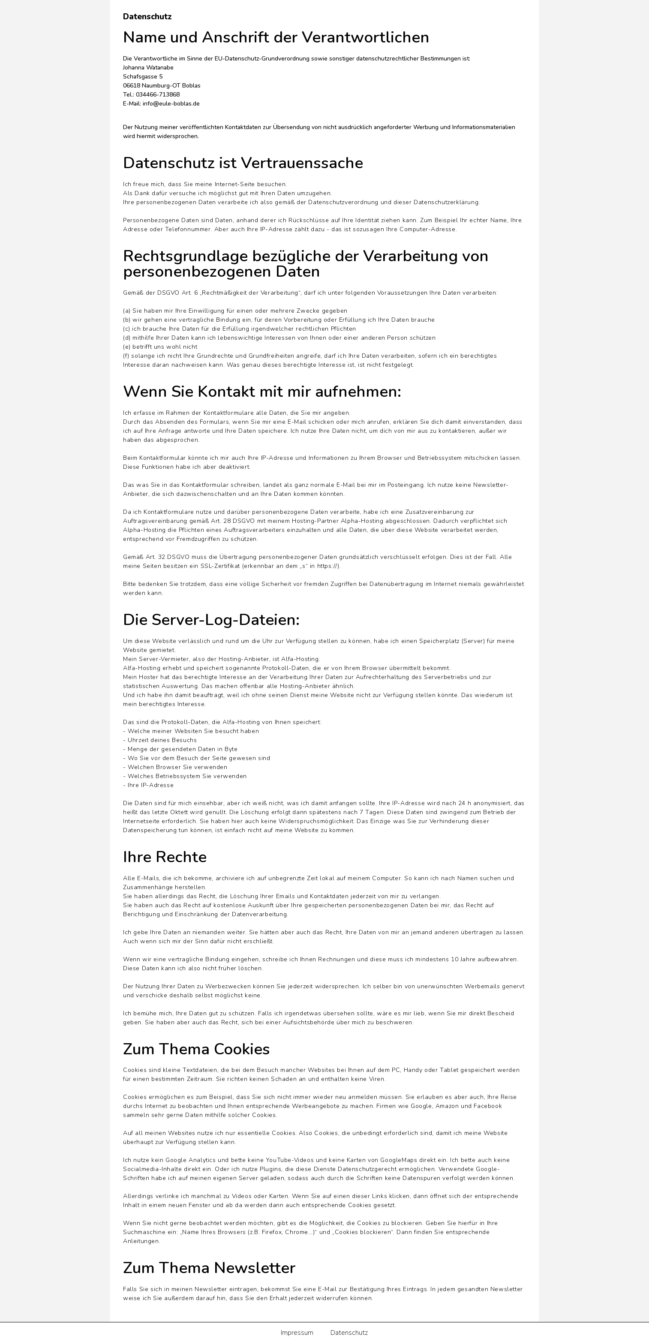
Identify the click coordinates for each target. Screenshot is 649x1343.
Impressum (297, 1332)
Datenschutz (349, 1332)
